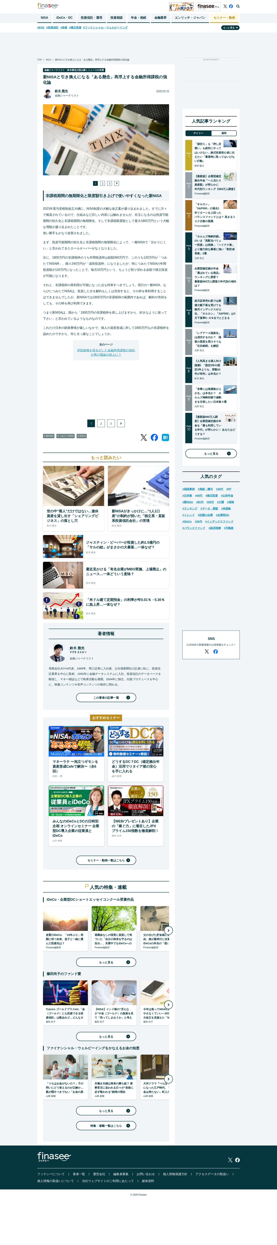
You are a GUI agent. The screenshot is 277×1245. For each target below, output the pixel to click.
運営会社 (99, 1174)
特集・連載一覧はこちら (109, 1125)
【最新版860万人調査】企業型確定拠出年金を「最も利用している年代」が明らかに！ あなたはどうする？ (214, 425)
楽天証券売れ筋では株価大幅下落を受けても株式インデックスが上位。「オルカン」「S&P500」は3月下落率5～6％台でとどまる (214, 309)
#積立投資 (75, 27)
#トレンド (188, 515)
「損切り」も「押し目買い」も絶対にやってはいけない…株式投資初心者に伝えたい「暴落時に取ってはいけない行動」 (214, 152)
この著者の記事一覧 (111, 697)
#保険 (230, 502)
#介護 (220, 502)
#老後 (63, 27)
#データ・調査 (209, 508)
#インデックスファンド (219, 521)
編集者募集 (121, 1174)
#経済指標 (215, 528)
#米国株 (226, 508)
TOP (39, 59)
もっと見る (114, 962)
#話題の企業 (205, 515)
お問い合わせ (146, 1174)
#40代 (198, 495)
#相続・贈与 (205, 489)
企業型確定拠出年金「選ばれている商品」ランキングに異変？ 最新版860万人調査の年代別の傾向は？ (215, 277)
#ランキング (189, 508)
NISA (44, 17)
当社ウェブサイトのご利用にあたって (108, 1181)
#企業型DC (222, 515)
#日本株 (187, 495)
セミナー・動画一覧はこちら (108, 860)
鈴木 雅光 (61, 91)
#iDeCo (187, 521)
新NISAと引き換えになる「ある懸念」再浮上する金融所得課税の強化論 (92, 59)
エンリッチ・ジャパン (190, 17)
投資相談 (116, 17)
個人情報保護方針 (175, 1174)
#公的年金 (227, 495)
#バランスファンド (193, 528)
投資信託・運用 (91, 17)
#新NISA (187, 502)
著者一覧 (79, 1174)
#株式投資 (212, 495)
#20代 (198, 521)
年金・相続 (138, 17)
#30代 (219, 489)
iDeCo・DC (64, 17)
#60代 (199, 502)
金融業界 (160, 17)
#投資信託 (52, 27)
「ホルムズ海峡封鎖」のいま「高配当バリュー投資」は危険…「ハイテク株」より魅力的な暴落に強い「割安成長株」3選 (214, 245)
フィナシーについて (51, 1174)
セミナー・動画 (224, 17)
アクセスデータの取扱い (212, 1174)
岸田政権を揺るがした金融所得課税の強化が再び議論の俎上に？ (106, 352)
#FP (228, 489)
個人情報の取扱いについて (55, 1181)
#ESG (40, 27)
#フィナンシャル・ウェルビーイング (105, 27)
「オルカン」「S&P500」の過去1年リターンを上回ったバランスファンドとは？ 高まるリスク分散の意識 (214, 213)
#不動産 (229, 528)
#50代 (210, 502)
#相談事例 (188, 489)
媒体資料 (148, 1181)
